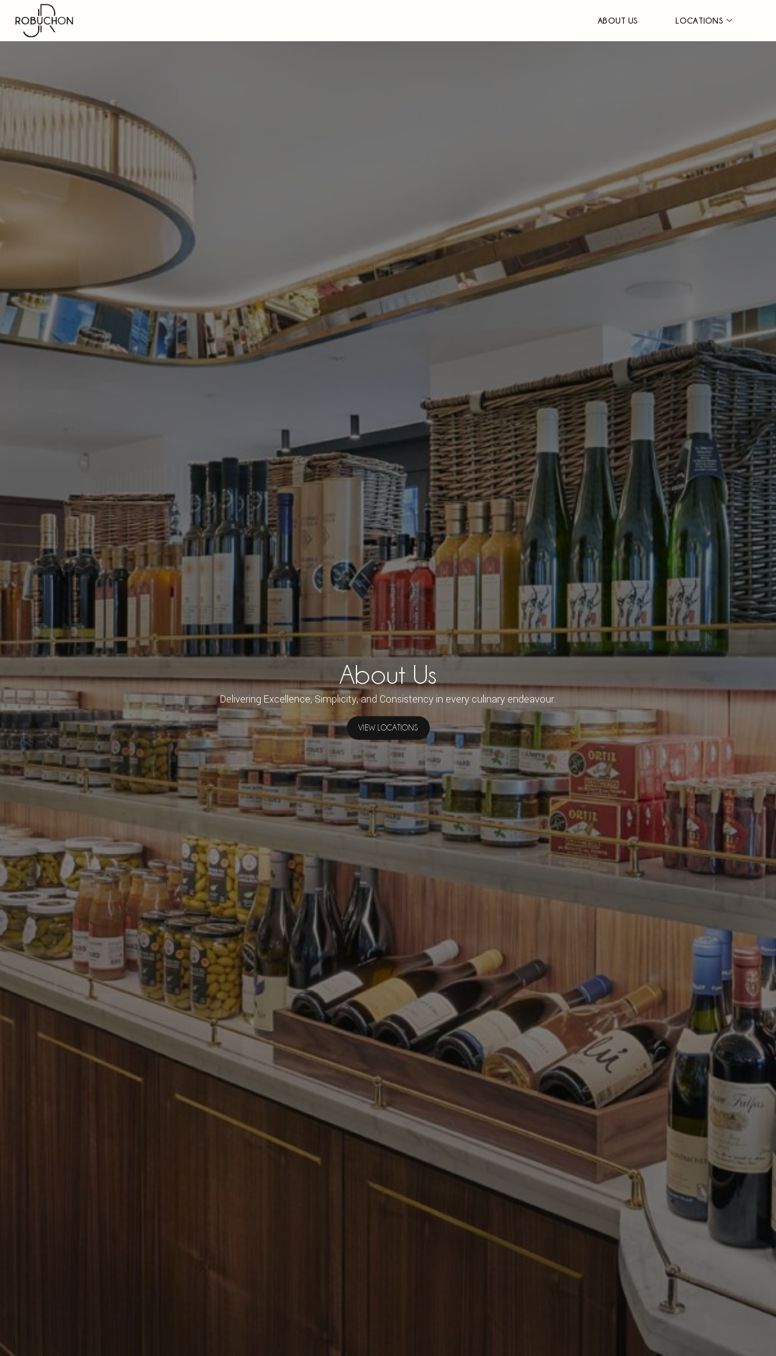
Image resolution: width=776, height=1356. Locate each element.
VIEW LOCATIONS (388, 728)
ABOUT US (618, 20)
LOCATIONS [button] (699, 20)
